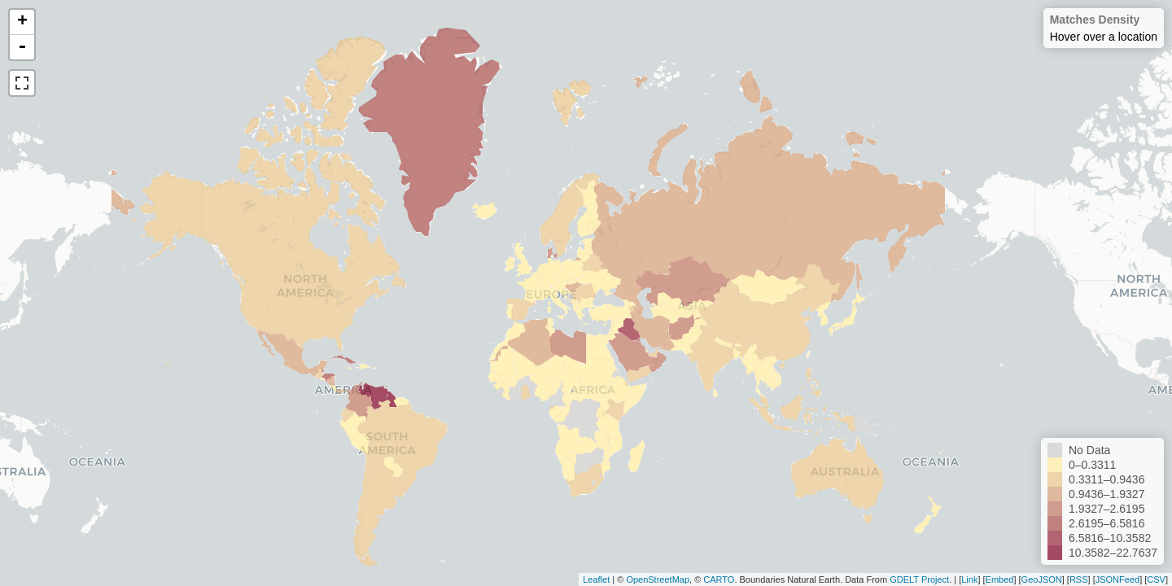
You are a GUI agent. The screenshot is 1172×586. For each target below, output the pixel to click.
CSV (1156, 579)
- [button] (22, 47)
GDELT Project (919, 579)
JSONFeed (1117, 579)
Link (969, 579)
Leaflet (596, 579)
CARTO (718, 579)
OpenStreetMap (657, 579)
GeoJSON (1041, 579)
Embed (1000, 579)
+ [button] (22, 22)
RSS (1078, 579)
